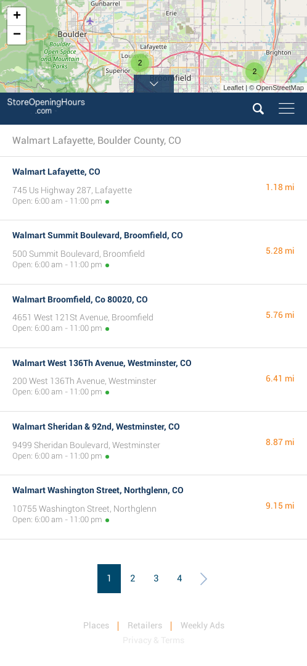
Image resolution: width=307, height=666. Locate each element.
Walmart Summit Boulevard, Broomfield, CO (97, 235)
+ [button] (17, 16)
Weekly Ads (202, 625)
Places (96, 625)
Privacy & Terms (153, 640)
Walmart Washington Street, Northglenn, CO (98, 490)
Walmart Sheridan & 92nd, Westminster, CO (96, 426)
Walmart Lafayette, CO (56, 172)
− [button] (17, 35)
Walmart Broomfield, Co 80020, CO (80, 299)
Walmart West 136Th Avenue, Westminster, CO (102, 363)
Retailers (145, 625)
